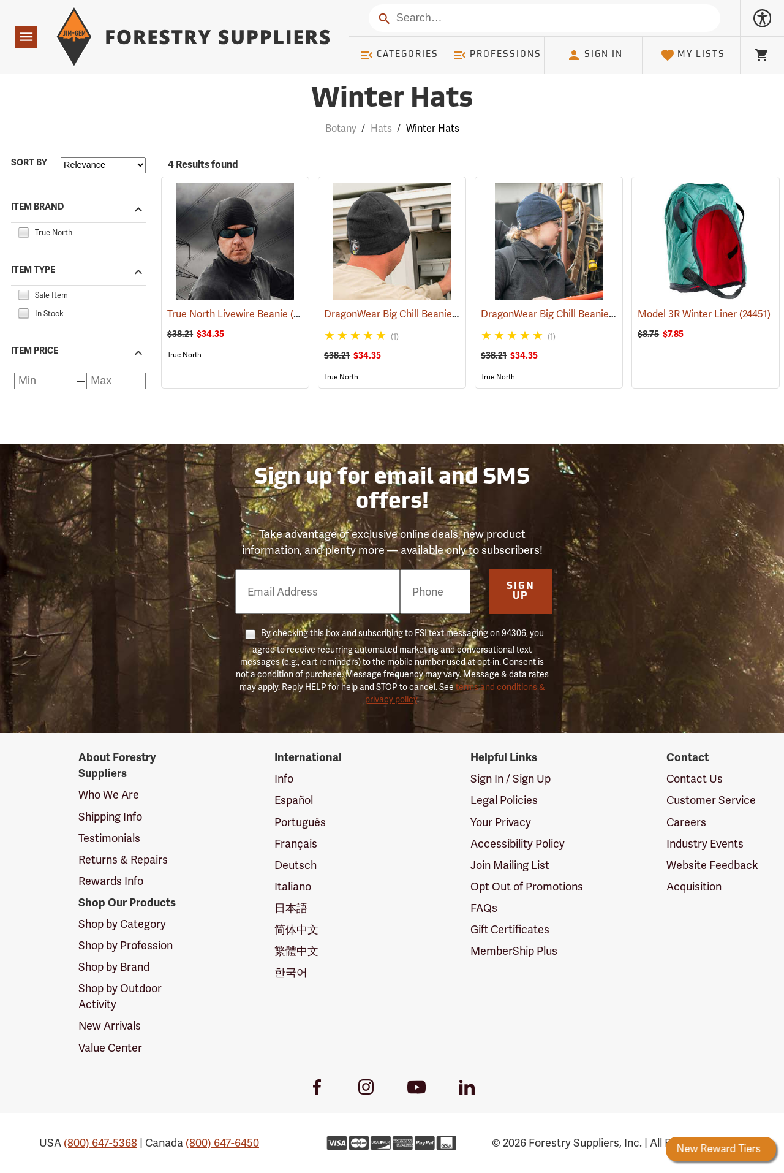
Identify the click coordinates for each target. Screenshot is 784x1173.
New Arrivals (109, 1026)
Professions (497, 55)
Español (293, 800)
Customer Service (711, 800)
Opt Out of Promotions (526, 886)
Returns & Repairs (123, 859)
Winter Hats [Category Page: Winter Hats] (392, 99)
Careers (686, 822)
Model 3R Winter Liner (704, 314)
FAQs (483, 908)
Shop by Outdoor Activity (120, 996)
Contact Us (694, 779)
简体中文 (296, 929)
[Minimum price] (44, 381)
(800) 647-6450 (222, 1143)
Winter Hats (432, 128)
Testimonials (109, 838)
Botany (340, 128)
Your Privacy (500, 822)
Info (283, 779)
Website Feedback (712, 865)
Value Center (110, 1048)
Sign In (595, 55)
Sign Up (521, 591)
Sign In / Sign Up (510, 779)
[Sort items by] (103, 165)
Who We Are (108, 795)
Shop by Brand (113, 967)
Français (295, 844)
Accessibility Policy (517, 844)
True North (184, 355)
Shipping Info (110, 817)
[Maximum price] (116, 381)
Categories (399, 55)
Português (300, 822)
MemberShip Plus (513, 951)
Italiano (292, 886)
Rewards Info (110, 881)
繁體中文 (296, 951)
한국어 (290, 972)
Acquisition (694, 886)
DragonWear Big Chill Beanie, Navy (576, 314)
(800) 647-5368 (100, 1143)
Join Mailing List (509, 865)
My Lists (693, 55)
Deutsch (295, 865)
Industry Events (705, 844)
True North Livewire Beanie (245, 313)
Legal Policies (504, 800)
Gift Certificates (509, 929)
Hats (381, 128)
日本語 (290, 908)
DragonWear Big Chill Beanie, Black (420, 314)
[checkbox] (23, 231)
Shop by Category (122, 924)
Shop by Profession (125, 945)
